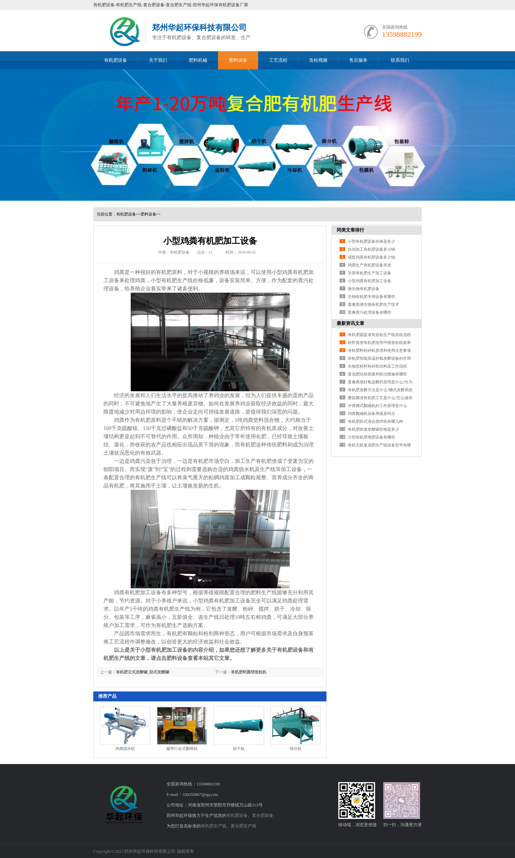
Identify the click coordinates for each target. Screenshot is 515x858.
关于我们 (158, 60)
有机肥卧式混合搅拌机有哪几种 (375, 421)
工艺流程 (278, 60)
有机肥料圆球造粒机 (248, 672)
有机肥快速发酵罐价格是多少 (373, 429)
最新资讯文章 (350, 323)
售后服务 (358, 60)
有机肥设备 (115, 60)
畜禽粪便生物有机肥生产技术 (373, 304)
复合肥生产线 (243, 826)
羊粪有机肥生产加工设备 (369, 273)
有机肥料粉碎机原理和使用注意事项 (379, 350)
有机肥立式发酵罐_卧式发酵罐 (142, 672)
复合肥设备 (262, 815)
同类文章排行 (350, 230)
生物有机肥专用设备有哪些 (371, 296)
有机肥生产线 (177, 280)
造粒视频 (318, 60)
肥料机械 (198, 60)
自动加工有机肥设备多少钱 (371, 249)
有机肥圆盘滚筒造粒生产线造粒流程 (379, 334)
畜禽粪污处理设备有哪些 (369, 312)
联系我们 (400, 60)
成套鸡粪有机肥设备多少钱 (371, 257)
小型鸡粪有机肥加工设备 (369, 281)
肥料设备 (238, 60)
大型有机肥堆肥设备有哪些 (371, 437)
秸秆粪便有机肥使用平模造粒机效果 (379, 342)
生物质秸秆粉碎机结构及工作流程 (377, 366)
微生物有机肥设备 (363, 288)
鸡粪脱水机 (241, 469)
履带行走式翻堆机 (182, 748)
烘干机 (239, 748)
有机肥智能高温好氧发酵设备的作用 (379, 358)
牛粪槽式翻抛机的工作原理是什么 (377, 405)
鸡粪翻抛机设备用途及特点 (371, 413)
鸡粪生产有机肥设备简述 (369, 265)
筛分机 (296, 748)
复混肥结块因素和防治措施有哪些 (377, 374)
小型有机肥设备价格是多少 (371, 241)
